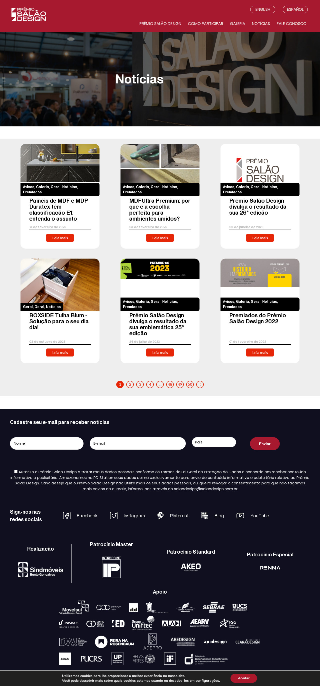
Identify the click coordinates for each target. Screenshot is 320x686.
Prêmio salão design (160, 23)
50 (190, 384)
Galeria (237, 23)
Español (295, 9)
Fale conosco (291, 23)
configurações (207, 680)
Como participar (205, 23)
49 (180, 384)
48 (170, 384)
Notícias (261, 23)
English (263, 9)
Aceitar (244, 678)
